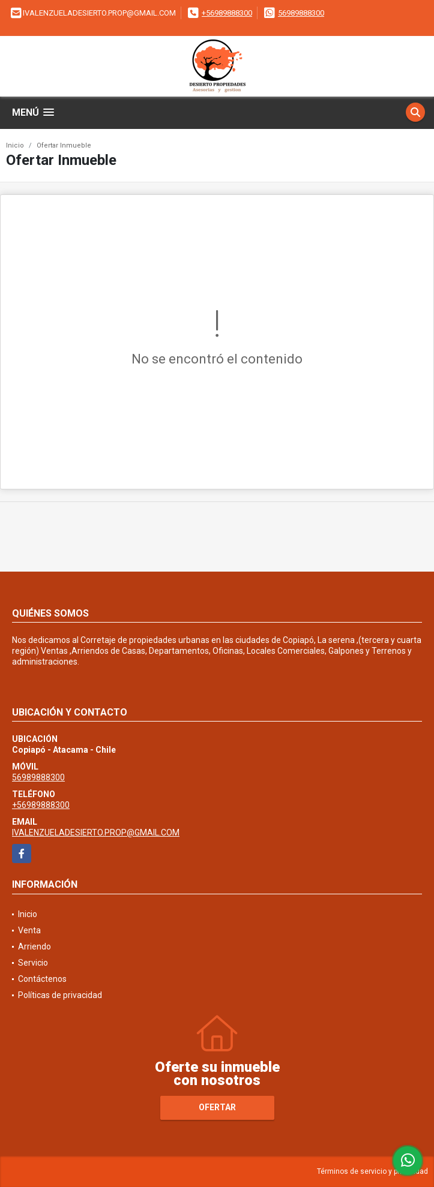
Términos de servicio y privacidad (372, 1171)
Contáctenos (42, 979)
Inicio (15, 145)
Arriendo (34, 946)
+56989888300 (227, 12)
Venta (29, 930)
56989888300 (301, 12)
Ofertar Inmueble (64, 145)
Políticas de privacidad (60, 995)
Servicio (33, 962)
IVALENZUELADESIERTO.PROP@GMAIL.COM (95, 832)
